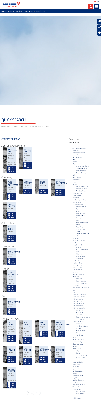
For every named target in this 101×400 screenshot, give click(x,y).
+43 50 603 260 (11, 357)
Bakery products (77, 157)
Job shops (76, 285)
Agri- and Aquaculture (79, 148)
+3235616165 (27, 339)
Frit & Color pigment (79, 240)
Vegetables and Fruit (82, 234)
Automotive (76, 155)
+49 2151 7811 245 (27, 191)
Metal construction (82, 186)
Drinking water (77, 195)
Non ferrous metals (78, 322)
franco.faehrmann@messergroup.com (59, 194)
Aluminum (76, 150)
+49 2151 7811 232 (27, 360)
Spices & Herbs (80, 229)
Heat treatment (81, 256)
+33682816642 (11, 238)
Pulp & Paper (76, 351)
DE (98, 1)
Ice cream (79, 218)
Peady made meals (82, 222)
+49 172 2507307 (11, 261)
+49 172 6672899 (11, 338)
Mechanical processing (79, 297)
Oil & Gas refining (81, 168)
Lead (74, 290)
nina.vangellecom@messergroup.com (11, 199)
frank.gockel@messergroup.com (27, 364)
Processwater (77, 349)
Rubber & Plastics (78, 362)
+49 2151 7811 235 (59, 332)
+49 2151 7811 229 (11, 214)
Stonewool (79, 258)
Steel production (81, 283)
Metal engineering (81, 189)
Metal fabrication (81, 191)
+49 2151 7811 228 (11, 259)
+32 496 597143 (27, 165)
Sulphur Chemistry (81, 173)
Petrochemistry (81, 171)
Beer (74, 159)
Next (37, 393)
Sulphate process (81, 355)
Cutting (75, 184)
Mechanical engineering (80, 295)
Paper (74, 337)
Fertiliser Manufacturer (83, 166)
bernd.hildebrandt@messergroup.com (11, 290)
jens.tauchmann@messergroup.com (11, 263)
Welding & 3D (77, 398)
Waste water (76, 387)
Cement (75, 162)
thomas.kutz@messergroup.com (43, 192)
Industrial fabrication (79, 274)
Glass (74, 243)
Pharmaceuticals (78, 344)
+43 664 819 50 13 (11, 170)
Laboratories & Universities (81, 288)
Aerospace (76, 146)
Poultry (78, 225)
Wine (77, 236)
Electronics (76, 198)
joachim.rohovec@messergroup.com (11, 172)
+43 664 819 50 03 (11, 359)
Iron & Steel (76, 276)
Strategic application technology (11, 11)
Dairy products (77, 193)
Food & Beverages (78, 204)
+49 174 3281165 (43, 191)
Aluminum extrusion (79, 153)
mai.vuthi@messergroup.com (11, 340)
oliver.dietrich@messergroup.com (59, 362)
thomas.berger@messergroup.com (11, 218)
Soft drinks (79, 227)
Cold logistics (77, 177)
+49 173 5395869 (11, 216)
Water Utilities (77, 389)
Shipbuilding (80, 319)
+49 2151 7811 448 (59, 191)
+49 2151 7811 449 (11, 195)
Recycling (75, 360)
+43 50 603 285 (11, 168)
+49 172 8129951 (59, 192)
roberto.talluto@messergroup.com (27, 192)
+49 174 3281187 (27, 362)
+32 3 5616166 (27, 163)
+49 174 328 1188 (11, 197)
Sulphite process (81, 358)
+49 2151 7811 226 (59, 360)
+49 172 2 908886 (11, 288)
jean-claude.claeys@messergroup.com (27, 167)
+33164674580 (11, 236)
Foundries (76, 238)
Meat (77, 220)
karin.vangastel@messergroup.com (27, 343)
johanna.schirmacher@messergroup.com (59, 336)
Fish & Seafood (77, 202)
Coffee (74, 175)
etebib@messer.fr (11, 240)
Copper (75, 182)
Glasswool (79, 254)
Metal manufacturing (79, 308)
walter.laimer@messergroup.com (11, 361)
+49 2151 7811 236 (11, 286)
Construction (76, 180)
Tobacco (79, 231)
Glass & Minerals (77, 245)
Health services (77, 263)
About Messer (29, 11)
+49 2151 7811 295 (11, 337)
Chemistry (76, 164)
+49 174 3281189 (59, 334)
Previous (30, 393)
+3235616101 (27, 341)
